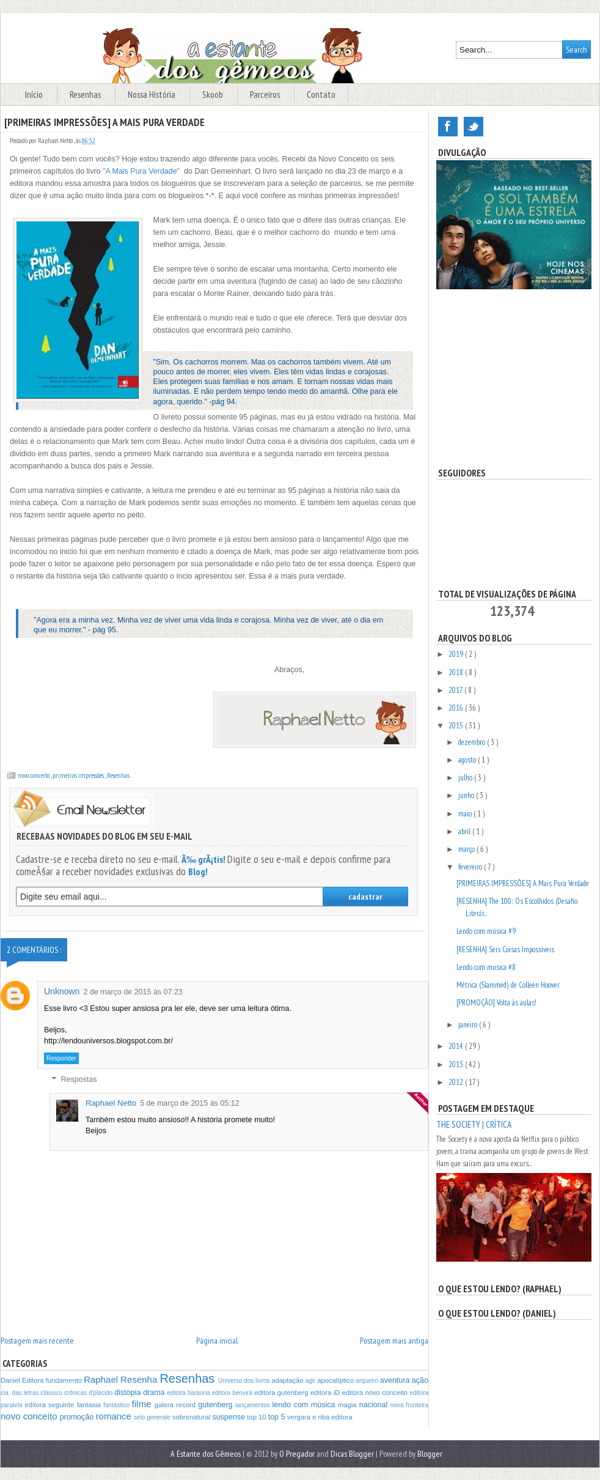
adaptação (288, 1380)
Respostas (78, 1079)
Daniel (11, 1380)
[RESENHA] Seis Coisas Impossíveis (505, 949)
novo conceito (34, 775)
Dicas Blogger (353, 1453)
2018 (456, 672)
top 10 (257, 1417)
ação (420, 1380)
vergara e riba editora (320, 1417)
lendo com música (305, 1404)
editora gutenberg (282, 1392)
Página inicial (217, 1340)
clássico (52, 1392)
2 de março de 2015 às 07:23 (132, 992)
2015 (456, 725)
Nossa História (152, 94)
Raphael (102, 1379)
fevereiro (471, 867)
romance (115, 1416)
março (467, 849)
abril (465, 831)
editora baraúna (189, 1392)
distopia (128, 1392)
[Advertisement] (513, 378)
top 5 (277, 1417)
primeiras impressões (79, 775)
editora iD (326, 1392)
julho (466, 777)
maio (466, 813)
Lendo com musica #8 (486, 967)
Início (35, 94)
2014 (456, 1046)
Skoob (213, 94)
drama (155, 1392)
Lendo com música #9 (486, 931)
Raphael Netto (111, 1103)
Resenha (139, 1379)
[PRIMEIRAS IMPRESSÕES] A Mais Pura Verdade (522, 883)
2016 (456, 708)
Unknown (61, 991)
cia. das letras (20, 1392)
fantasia (90, 1404)
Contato (321, 94)
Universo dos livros (244, 1380)
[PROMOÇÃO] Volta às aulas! (496, 1002)
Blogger (429, 1453)
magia (348, 1404)
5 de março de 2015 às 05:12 (189, 1103)
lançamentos (253, 1405)
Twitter (473, 126)
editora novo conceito (376, 1392)
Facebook (448, 126)
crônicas (76, 1392)
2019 (456, 654)
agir (311, 1380)
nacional (374, 1404)
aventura (396, 1380)
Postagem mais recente (37, 1340)
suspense (229, 1417)
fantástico (117, 1405)
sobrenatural (192, 1417)
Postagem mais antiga (394, 1340)
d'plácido (101, 1392)
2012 (456, 1082)
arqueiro (367, 1380)
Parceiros (266, 94)
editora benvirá (233, 1392)
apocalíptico (336, 1380)
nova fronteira (409, 1405)
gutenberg (216, 1404)
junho (467, 795)
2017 (456, 690)
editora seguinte (50, 1404)
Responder (61, 1058)
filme (143, 1404)
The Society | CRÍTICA (473, 1124)
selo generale (153, 1417)
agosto (468, 760)
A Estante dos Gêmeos (206, 1453)
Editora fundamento (53, 1380)
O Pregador (297, 1453)
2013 (456, 1064)
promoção (78, 1417)
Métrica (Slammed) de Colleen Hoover (508, 985)
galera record (177, 1404)
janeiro (468, 1024)
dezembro (472, 742)
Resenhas (86, 94)
